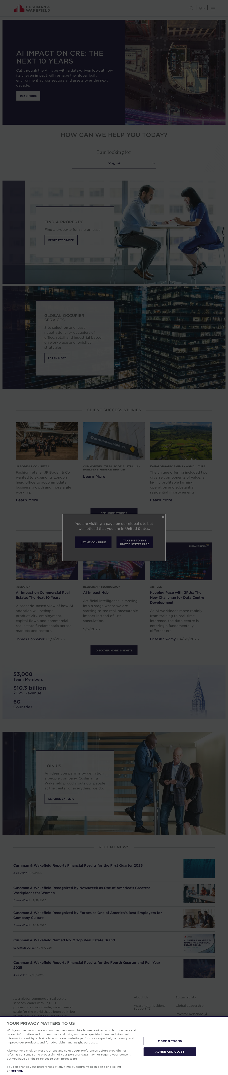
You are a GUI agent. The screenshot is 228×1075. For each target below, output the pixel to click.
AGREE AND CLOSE (169, 1051)
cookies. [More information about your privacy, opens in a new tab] (17, 1070)
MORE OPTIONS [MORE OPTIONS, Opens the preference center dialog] (170, 1041)
